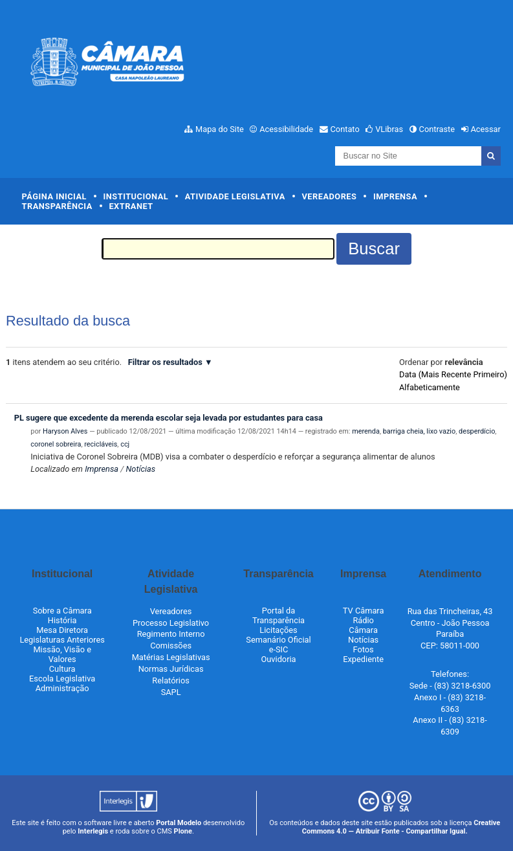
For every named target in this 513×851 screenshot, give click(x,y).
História (62, 620)
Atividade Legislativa (235, 196)
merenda (366, 431)
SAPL (171, 692)
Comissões (170, 645)
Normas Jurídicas (171, 669)
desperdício (477, 431)
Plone (183, 831)
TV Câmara (363, 610)
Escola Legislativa (62, 678)
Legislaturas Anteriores (61, 640)
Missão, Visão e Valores (62, 654)
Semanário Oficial (278, 640)
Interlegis (93, 831)
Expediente (363, 659)
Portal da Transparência (278, 615)
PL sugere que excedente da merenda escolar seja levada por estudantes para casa (168, 418)
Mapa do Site (219, 129)
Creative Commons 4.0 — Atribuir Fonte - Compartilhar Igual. (401, 827)
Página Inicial (54, 196)
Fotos (363, 649)
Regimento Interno (171, 634)
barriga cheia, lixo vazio (419, 431)
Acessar (485, 129)
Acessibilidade (286, 129)
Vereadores (328, 196)
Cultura (62, 669)
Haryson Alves (65, 431)
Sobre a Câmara (62, 610)
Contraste (437, 129)
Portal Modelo (178, 823)
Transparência (57, 206)
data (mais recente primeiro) (453, 374)
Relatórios (170, 680)
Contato (345, 129)
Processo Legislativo (171, 623)
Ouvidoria (278, 659)
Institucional (136, 196)
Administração (62, 688)
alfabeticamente (429, 387)
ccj (124, 444)
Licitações (278, 630)
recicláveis (100, 444)
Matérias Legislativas (171, 657)
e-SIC (279, 649)
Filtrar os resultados (165, 362)
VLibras (389, 129)
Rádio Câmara (363, 625)
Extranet (131, 206)
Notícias (140, 469)
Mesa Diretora (62, 630)
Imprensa (395, 196)
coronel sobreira (55, 444)
